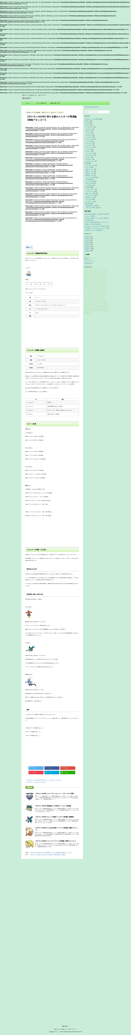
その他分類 (88, 187)
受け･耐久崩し (89, 185)
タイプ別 (87, 123)
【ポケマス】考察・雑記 (92, 207)
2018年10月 (88, 250)
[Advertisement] (52, 233)
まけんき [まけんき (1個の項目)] (94, 273)
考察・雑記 (88, 203)
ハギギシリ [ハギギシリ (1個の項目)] (95, 294)
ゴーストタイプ (90, 153)
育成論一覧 (88, 121)
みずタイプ (52, 780)
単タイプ (88, 125)
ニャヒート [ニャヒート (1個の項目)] (95, 291)
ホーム (27, 103)
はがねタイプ (89, 159)
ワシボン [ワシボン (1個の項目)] (93, 303)
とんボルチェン (90, 201)
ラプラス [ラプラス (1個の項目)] (101, 297)
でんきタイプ (89, 135)
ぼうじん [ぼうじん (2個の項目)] (87, 273)
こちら (41, 728)
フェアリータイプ (90, 161)
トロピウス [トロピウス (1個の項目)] (95, 288)
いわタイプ (58, 780)
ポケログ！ (27, 98)
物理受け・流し (90, 175)
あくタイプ (88, 157)
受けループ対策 (90, 183)
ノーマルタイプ (90, 127)
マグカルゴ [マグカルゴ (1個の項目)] (103, 294)
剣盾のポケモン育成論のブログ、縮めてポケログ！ (65, 1029)
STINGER (79, 1031)
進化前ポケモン (90, 197)
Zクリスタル (89, 199)
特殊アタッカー (45, 780)
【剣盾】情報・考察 (55, 103)
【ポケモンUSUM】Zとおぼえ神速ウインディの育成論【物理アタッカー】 (51, 852)
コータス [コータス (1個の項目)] (95, 282)
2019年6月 (87, 240)
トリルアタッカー (90, 165)
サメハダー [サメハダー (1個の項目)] (95, 285)
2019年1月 (87, 244)
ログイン (87, 257)
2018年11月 (88, 248)
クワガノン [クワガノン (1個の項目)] (88, 282)
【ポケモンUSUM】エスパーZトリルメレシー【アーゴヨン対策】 (55, 793)
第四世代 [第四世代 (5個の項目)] (87, 312)
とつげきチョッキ (90, 195)
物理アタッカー (90, 169)
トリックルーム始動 (91, 177)
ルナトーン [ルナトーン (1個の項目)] (88, 300)
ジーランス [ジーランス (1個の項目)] (88, 288)
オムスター (29, 782)
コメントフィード (89, 261)
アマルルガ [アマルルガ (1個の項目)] (88, 276)
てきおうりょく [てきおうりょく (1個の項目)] (103, 270)
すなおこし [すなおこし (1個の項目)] (94, 270)
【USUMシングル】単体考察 (34, 780)
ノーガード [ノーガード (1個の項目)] (88, 294)
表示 (30, 247)
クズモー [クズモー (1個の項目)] (95, 279)
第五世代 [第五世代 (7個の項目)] (100, 309)
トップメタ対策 (90, 181)
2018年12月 (88, 246)
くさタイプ (88, 133)
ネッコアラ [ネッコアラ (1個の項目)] (103, 291)
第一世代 (43, 782)
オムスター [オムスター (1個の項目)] (103, 276)
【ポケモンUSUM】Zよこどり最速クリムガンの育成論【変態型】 (55, 817)
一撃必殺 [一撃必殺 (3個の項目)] (99, 303)
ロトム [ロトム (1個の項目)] (87, 303)
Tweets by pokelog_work (91, 107)
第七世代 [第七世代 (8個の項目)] (104, 306)
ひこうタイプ (89, 145)
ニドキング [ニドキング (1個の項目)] (88, 291)
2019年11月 (88, 236)
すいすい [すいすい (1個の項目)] (87, 270)
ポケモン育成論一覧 (41, 103)
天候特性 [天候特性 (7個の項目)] (105, 303)
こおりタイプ (89, 137)
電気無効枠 (88, 179)
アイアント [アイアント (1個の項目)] (100, 273)
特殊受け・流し (90, 173)
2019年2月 (87, 242)
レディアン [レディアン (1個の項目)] (103, 300)
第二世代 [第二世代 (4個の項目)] (94, 309)
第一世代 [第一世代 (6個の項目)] (98, 306)
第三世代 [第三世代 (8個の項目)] (87, 309)
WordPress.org (88, 263)
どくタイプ (88, 141)
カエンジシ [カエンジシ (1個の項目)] (88, 279)
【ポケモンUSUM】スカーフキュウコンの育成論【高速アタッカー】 (55, 841)
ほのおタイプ (89, 129)
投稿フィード (88, 259)
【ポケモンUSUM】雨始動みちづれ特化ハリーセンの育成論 (53, 806)
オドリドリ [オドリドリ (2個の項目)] (95, 276)
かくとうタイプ (90, 139)
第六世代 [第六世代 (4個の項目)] (106, 309)
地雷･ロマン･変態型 (91, 193)
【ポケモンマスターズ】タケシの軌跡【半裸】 (97, 226)
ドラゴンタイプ (90, 155)
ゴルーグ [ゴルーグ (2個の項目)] (101, 282)
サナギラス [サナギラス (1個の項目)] (88, 285)
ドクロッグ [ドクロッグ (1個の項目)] (103, 288)
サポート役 (88, 167)
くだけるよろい (37, 782)
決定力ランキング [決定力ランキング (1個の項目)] (89, 306)
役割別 (86, 163)
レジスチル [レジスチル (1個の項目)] (95, 300)
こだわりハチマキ (90, 191)
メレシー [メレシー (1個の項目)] (95, 297)
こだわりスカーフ (90, 189)
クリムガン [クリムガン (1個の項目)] (101, 279)
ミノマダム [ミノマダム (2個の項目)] (88, 297)
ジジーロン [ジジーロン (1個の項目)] (103, 285)
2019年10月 (88, 238)
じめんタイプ (89, 143)
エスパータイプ (90, 147)
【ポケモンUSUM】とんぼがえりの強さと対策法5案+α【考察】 (48, 854)
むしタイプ (88, 149)
